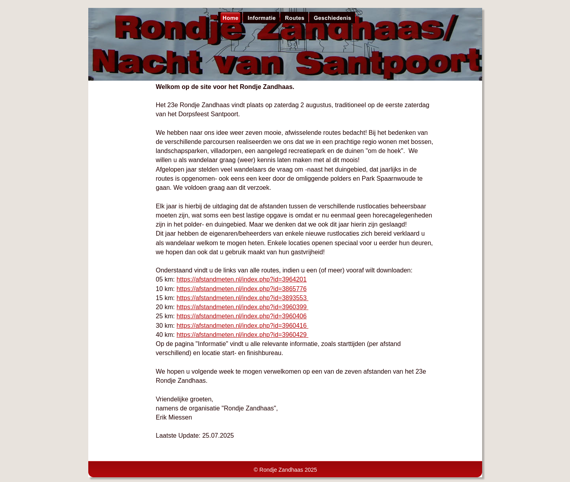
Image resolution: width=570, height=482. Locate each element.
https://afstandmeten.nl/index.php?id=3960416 (242, 325)
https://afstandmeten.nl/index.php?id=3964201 (242, 279)
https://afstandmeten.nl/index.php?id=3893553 (242, 298)
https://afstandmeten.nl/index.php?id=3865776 (242, 288)
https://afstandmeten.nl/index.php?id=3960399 (242, 307)
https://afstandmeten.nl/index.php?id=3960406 (242, 316)
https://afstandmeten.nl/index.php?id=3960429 (242, 334)
